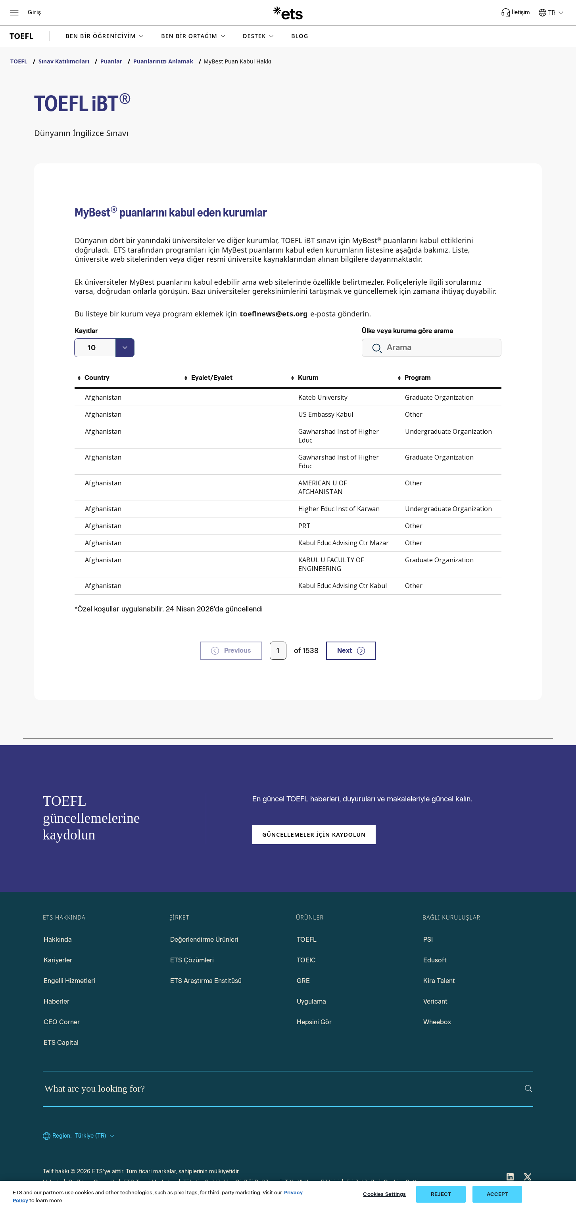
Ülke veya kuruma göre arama (407, 331)
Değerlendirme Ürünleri (204, 939)
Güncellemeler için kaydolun (314, 834)
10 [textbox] (92, 347)
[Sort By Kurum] (304, 378)
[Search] (528, 1088)
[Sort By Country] (92, 378)
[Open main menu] (14, 12)
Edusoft (435, 960)
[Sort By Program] (413, 378)
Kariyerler (58, 960)
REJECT (441, 1194)
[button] (105, 36)
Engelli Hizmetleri (69, 981)
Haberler (56, 1001)
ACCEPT (497, 1194)
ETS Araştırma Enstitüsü (206, 981)
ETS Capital (61, 1042)
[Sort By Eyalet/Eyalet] (207, 378)
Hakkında (58, 939)
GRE (303, 981)
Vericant (435, 1001)
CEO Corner (62, 1022)
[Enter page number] (278, 651)
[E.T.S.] (288, 12)
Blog (299, 36)
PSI (428, 939)
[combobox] (104, 348)
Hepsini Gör (314, 1022)
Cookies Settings (384, 1194)
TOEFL (307, 939)
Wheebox (437, 1022)
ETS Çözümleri (192, 960)
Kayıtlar (86, 331)
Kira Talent (439, 981)
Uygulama (311, 1001)
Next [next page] (351, 651)
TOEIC (306, 960)
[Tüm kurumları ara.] (431, 347)
